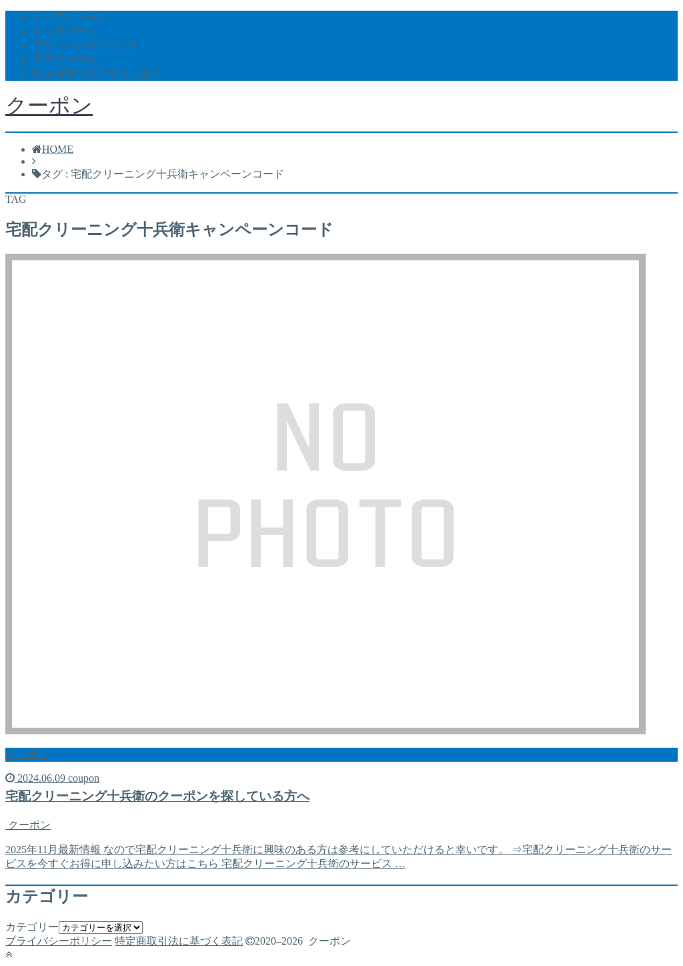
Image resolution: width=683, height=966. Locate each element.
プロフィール (64, 59)
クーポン (49, 105)
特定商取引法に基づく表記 (96, 73)
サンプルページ (69, 17)
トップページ (64, 31)
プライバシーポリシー (85, 45)
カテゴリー (32, 927)
